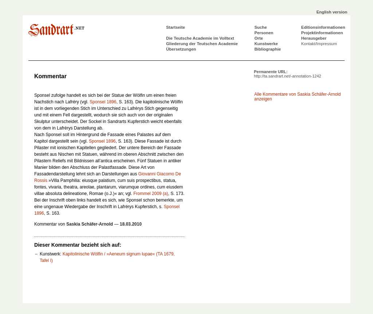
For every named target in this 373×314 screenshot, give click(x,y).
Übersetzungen (181, 49)
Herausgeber (314, 38)
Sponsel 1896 (103, 101)
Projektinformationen (322, 33)
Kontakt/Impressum (319, 43)
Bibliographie (267, 49)
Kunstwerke (266, 43)
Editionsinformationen (323, 27)
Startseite (175, 27)
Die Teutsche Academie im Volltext (200, 38)
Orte (258, 38)
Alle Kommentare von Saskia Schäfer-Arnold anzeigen (297, 97)
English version (332, 12)
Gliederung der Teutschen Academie (202, 43)
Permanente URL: (287, 73)
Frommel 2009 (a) (150, 193)
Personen (263, 33)
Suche (260, 27)
